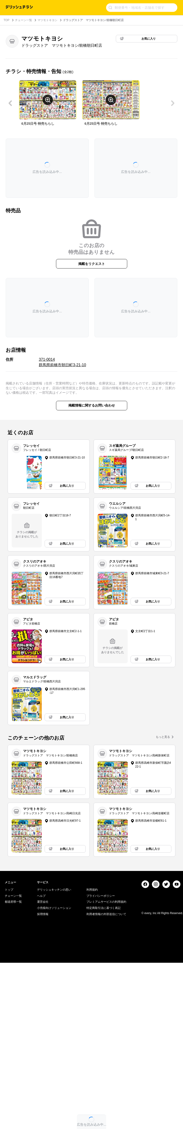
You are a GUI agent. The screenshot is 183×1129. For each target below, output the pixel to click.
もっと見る (163, 737)
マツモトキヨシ (47, 20)
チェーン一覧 (23, 20)
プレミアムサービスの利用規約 (106, 961)
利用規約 (92, 948)
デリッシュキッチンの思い (54, 948)
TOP (6, 20)
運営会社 (42, 961)
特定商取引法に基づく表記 (103, 967)
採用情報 (42, 973)
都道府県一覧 (13, 961)
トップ (9, 948)
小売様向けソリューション (54, 967)
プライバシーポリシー (100, 955)
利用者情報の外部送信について (106, 973)
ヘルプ (41, 955)
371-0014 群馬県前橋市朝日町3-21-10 (62, 362)
